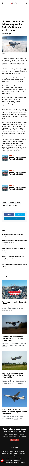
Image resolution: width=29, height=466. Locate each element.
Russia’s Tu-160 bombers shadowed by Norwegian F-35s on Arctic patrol (14, 412)
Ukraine (4, 58)
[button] (2, 3)
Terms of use (5, 453)
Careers (12, 451)
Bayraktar (11, 202)
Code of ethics (17, 460)
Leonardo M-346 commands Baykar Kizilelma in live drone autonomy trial (12, 375)
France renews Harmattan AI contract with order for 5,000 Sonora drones (12, 338)
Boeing (15, 133)
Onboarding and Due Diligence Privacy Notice (14, 462)
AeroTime (14, 447)
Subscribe (14, 440)
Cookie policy (22, 453)
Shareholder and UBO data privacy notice (13, 458)
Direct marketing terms (14, 455)
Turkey (18, 202)
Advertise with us (19, 451)
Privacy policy (13, 453)
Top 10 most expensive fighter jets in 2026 (17, 158)
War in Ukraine (13, 205)
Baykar (4, 202)
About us (5, 451)
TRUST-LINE (9, 460)
